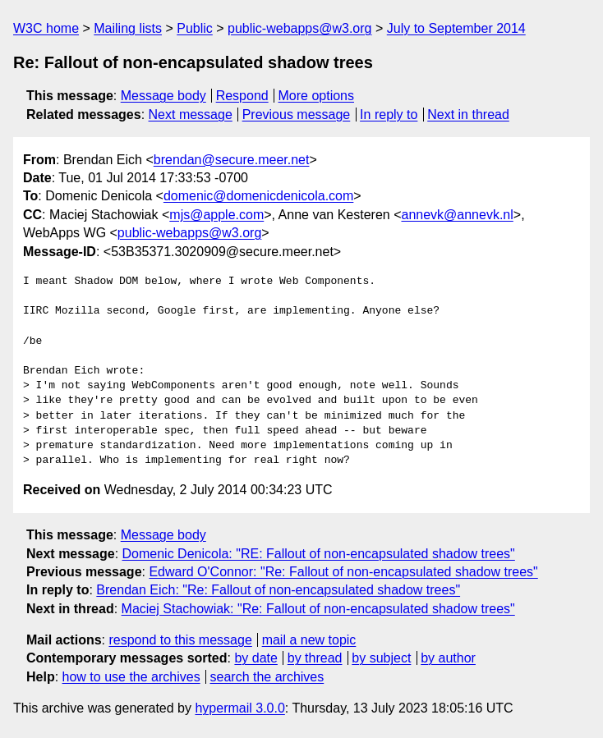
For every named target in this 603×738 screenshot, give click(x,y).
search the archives (267, 677)
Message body (163, 96)
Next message (190, 114)
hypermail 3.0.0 (239, 708)
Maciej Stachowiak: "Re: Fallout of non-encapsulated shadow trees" (318, 609)
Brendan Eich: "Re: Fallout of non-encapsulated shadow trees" (278, 590)
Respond (242, 96)
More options (316, 96)
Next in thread (468, 114)
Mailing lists (128, 28)
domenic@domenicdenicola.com (258, 196)
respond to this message (179, 640)
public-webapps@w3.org (299, 28)
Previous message (296, 114)
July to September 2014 (456, 28)
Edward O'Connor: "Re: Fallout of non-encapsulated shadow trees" (343, 572)
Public (195, 28)
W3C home (46, 28)
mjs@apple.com (216, 215)
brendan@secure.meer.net (232, 160)
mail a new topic (309, 640)
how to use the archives (131, 677)
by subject (381, 658)
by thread (315, 658)
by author (448, 658)
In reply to (388, 114)
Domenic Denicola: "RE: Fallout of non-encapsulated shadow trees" (318, 554)
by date (255, 658)
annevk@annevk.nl (457, 215)
